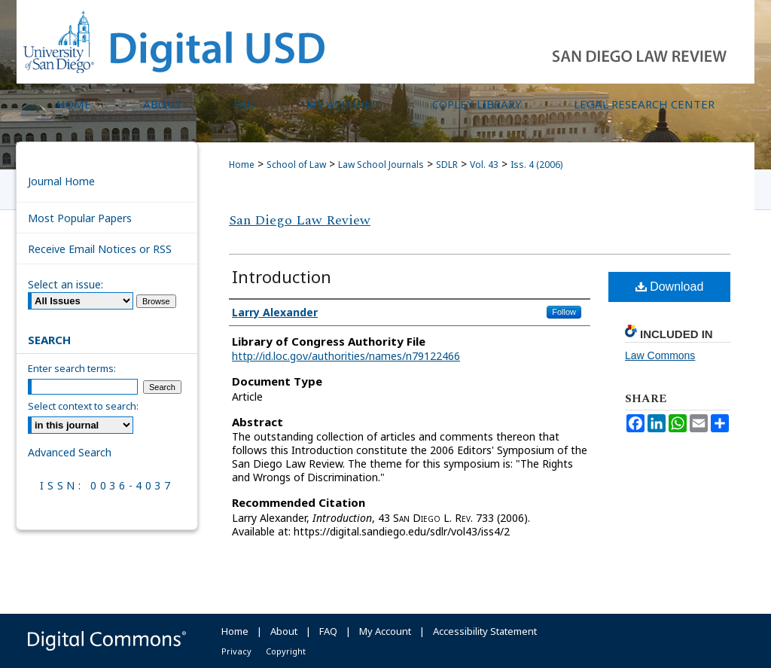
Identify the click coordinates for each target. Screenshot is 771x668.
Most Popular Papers (80, 218)
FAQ (328, 631)
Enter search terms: (72, 368)
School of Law (296, 164)
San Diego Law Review (299, 220)
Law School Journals (381, 164)
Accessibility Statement (485, 631)
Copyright (286, 651)
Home (241, 164)
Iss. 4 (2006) (536, 164)
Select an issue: (65, 284)
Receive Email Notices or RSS (100, 249)
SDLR (447, 164)
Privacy (236, 651)
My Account (385, 631)
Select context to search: (83, 406)
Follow (564, 311)
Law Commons (660, 355)
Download (669, 286)
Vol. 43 (484, 164)
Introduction (281, 276)
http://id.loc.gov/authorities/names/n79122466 (346, 356)
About (283, 631)
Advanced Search (69, 452)
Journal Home (61, 181)
